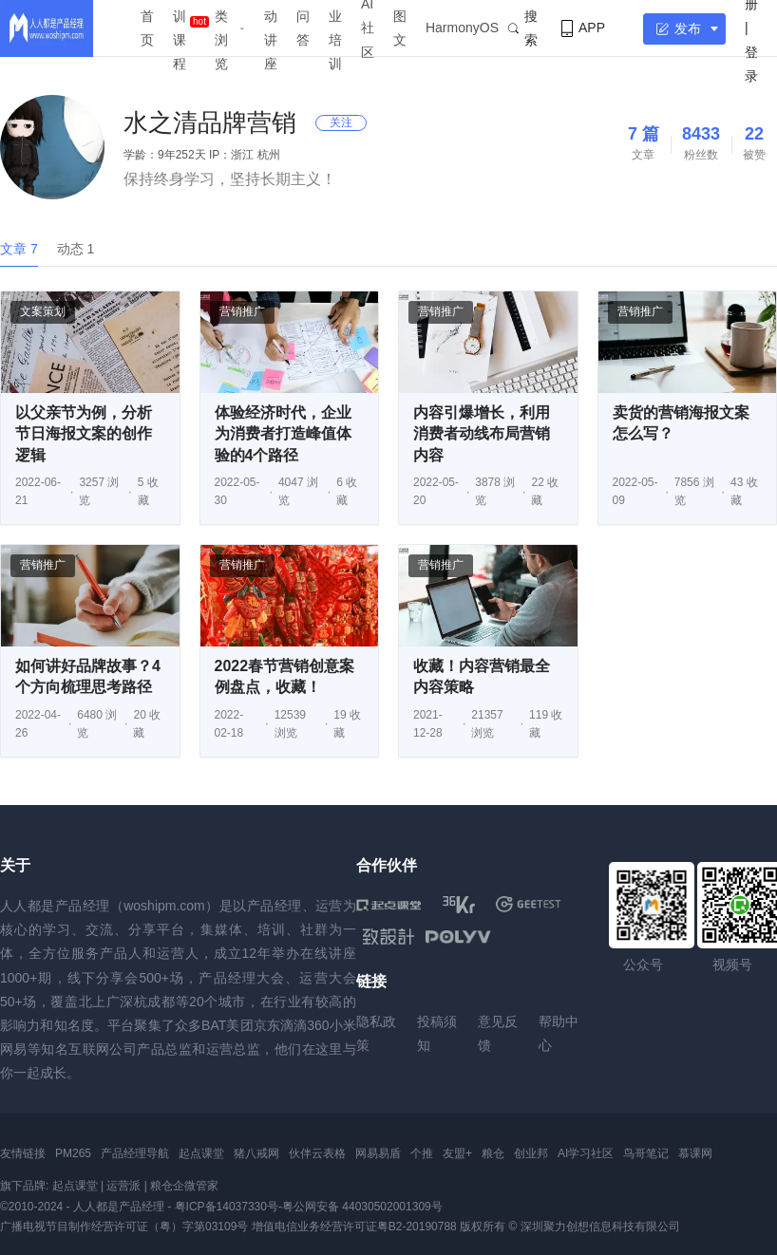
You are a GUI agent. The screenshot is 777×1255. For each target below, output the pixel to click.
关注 (341, 122)
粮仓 (493, 1153)
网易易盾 (378, 1153)
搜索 (523, 28)
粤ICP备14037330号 (226, 1206)
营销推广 (242, 311)
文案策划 (43, 311)
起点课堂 (201, 1153)
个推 (421, 1153)
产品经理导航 (135, 1153)
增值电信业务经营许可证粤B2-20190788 (354, 1226)
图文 (400, 28)
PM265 (73, 1153)
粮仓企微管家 (184, 1185)
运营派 (123, 1185)
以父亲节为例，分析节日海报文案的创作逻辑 (83, 433)
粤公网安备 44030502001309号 (362, 1206)
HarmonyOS (462, 27)
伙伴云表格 (317, 1153)
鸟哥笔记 (646, 1153)
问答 (303, 28)
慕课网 (695, 1153)
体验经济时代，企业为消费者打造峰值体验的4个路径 (283, 433)
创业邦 (531, 1153)
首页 (147, 28)
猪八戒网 (256, 1153)
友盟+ (457, 1153)
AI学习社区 (586, 1153)
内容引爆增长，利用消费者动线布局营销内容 (481, 433)
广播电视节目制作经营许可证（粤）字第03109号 (124, 1226)
